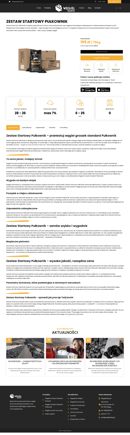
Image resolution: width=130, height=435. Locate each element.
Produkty (47, 8)
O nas (39, 8)
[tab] (13, 129)
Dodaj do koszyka (101, 53)
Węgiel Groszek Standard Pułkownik (33, 147)
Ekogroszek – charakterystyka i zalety (25, 364)
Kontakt (98, 8)
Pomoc (81, 8)
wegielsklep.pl (72, 317)
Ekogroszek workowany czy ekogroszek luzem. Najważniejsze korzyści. (105, 365)
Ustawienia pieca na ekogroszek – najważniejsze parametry (65, 364)
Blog (89, 8)
